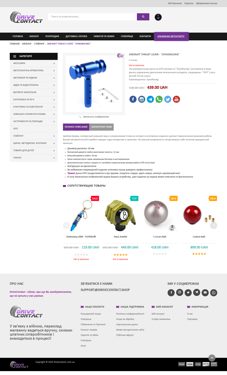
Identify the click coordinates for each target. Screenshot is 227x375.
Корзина (188, 3)
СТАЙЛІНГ (39, 44)
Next (213, 227)
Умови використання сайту (130, 332)
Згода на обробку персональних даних (127, 324)
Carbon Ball (194, 236)
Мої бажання (175, 3)
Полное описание (76, 127)
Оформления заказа (206, 3)
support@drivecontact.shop (105, 292)
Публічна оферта (125, 337)
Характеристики (101, 127)
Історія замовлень (161, 321)
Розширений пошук (91, 316)
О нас (190, 316)
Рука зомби (117, 236)
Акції (83, 348)
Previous (66, 227)
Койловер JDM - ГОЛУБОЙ (78, 236)
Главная (15, 44)
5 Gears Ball (155, 236)
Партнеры (192, 321)
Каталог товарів (89, 332)
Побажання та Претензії (93, 327)
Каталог (27, 44)
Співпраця (86, 321)
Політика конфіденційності (130, 316)
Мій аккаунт (158, 316)
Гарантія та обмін (89, 337)
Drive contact (21, 366)
